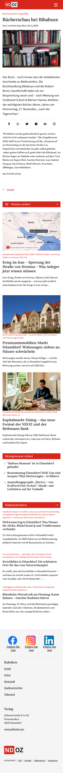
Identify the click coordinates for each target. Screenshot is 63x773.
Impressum (53, 760)
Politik (7, 668)
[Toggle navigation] (55, 4)
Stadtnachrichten (16, 505)
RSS (20, 760)
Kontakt (28, 760)
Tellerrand (9, 694)
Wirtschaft (9, 681)
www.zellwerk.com (14, 729)
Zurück (10, 189)
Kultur (7, 675)
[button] (9, 124)
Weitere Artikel (20, 204)
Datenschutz (39, 760)
